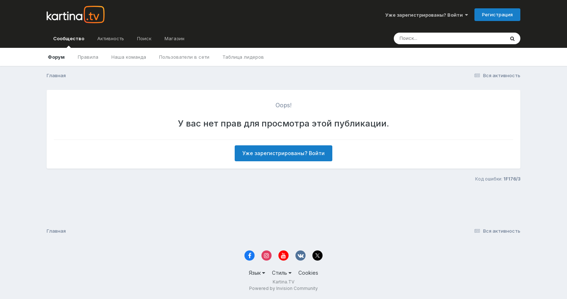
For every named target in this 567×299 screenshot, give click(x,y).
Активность (110, 38)
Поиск (144, 38)
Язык (257, 273)
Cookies (308, 273)
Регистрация (497, 14)
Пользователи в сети (184, 57)
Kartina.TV (283, 282)
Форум (56, 57)
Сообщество (68, 42)
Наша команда (128, 57)
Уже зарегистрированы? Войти (426, 15)
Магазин (174, 38)
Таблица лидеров (243, 57)
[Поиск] (435, 38)
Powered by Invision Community (283, 288)
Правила (88, 57)
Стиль (281, 273)
